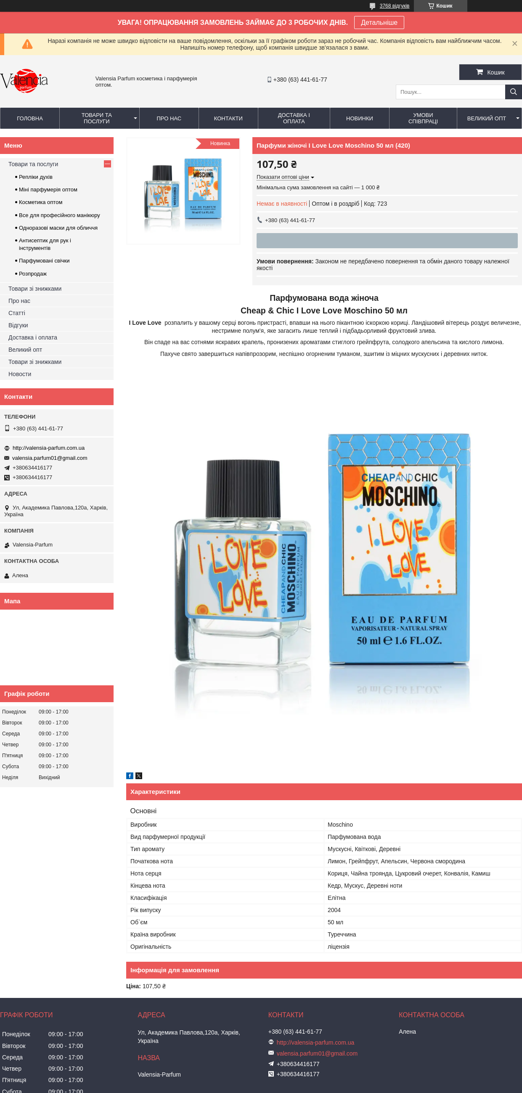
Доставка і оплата (294, 118)
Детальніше (379, 22)
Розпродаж (33, 274)
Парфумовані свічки (44, 260)
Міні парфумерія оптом (48, 189)
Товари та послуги (97, 118)
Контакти (228, 118)
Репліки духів (36, 177)
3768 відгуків (395, 6)
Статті (16, 313)
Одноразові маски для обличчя (58, 228)
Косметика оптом (40, 202)
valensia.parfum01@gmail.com (49, 458)
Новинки (359, 118)
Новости (19, 374)
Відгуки (18, 325)
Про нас (168, 118)
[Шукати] (513, 92)
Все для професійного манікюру (59, 215)
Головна (30, 118)
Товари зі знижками (34, 288)
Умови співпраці (423, 118)
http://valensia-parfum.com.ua (49, 448)
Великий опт (486, 118)
